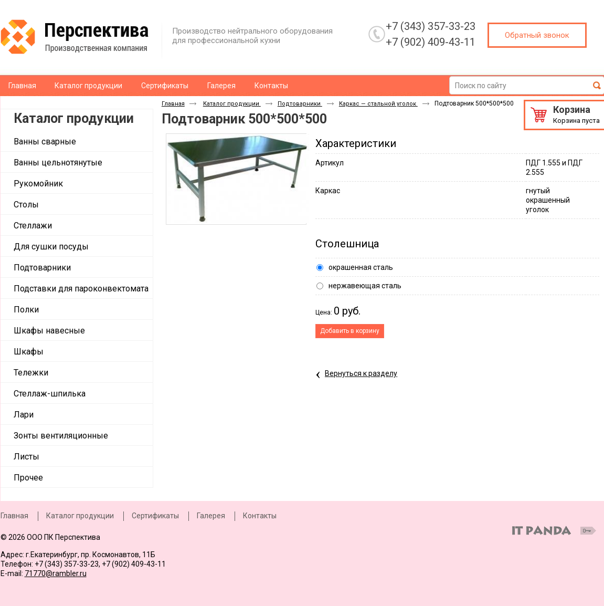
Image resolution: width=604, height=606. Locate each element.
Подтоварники (300, 103)
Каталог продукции (74, 118)
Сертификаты (155, 515)
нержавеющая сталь (365, 285)
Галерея (211, 515)
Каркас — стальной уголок (378, 103)
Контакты (260, 515)
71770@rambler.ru (56, 573)
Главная (173, 103)
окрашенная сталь (361, 267)
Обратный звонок (537, 35)
